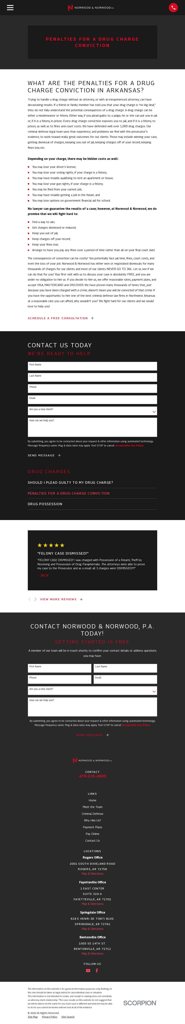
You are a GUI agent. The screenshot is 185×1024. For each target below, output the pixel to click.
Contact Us (92, 840)
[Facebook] (97, 971)
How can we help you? (41, 420)
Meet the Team (92, 807)
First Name (35, 364)
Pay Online (92, 834)
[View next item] (35, 599)
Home (92, 800)
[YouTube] (88, 971)
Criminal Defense (92, 813)
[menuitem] (92, 482)
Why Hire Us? (92, 820)
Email (32, 398)
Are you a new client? (41, 409)
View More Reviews (58, 599)
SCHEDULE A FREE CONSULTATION (58, 318)
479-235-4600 (92, 776)
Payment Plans (92, 827)
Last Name (35, 375)
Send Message (41, 455)
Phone (33, 386)
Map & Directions (93, 873)
